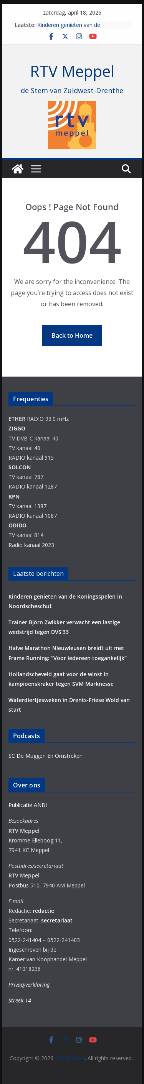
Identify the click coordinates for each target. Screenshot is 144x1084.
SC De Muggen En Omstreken (45, 755)
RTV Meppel (72, 71)
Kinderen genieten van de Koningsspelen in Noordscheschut (79, 28)
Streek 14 (19, 1000)
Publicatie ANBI (27, 805)
